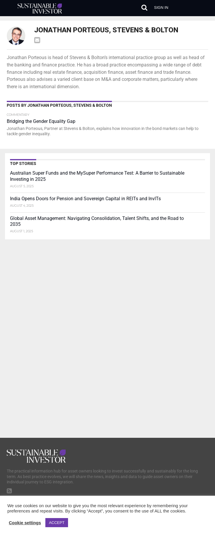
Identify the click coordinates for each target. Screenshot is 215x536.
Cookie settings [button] (25, 522)
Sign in (161, 7)
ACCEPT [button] (56, 522)
